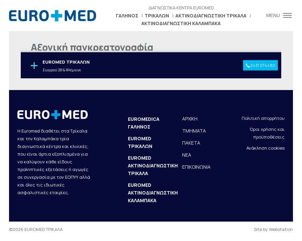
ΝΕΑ (186, 155)
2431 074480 (260, 65)
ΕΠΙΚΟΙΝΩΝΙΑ (196, 167)
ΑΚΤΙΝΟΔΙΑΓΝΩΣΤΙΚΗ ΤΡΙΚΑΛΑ (210, 15)
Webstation (281, 229)
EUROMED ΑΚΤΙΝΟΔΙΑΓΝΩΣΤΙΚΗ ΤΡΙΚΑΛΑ (153, 165)
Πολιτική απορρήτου (263, 118)
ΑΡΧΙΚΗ (190, 118)
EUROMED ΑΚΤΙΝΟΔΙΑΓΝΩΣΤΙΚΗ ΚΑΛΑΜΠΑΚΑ (153, 193)
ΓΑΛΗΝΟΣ (127, 15)
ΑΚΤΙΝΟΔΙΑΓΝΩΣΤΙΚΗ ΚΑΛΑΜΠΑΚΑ (181, 23)
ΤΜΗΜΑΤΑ (194, 131)
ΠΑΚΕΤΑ (191, 143)
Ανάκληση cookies (265, 148)
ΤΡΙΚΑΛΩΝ (157, 15)
